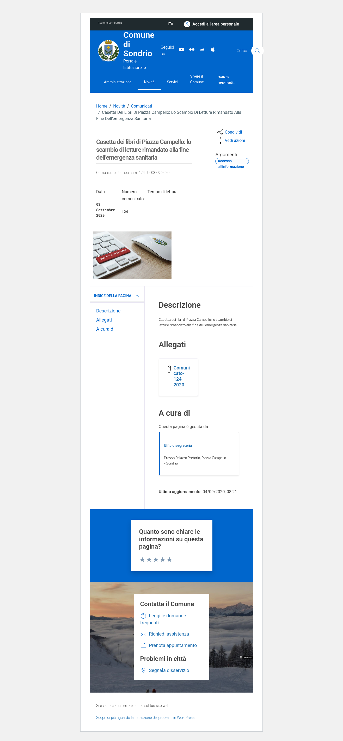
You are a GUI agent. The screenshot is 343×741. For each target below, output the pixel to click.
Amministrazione (118, 82)
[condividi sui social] (229, 132)
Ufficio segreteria (178, 445)
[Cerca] (257, 51)
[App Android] (200, 49)
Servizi (172, 82)
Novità (149, 82)
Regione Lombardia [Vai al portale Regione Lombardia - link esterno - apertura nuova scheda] (110, 22)
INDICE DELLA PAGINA (117, 296)
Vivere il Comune (197, 79)
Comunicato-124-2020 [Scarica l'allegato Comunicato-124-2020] (182, 376)
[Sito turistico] (190, 49)
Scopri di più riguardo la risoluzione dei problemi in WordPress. (145, 717)
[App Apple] (210, 49)
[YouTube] (179, 49)
